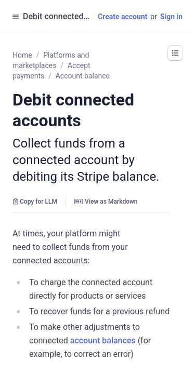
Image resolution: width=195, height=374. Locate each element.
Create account (122, 16)
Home (22, 55)
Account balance (83, 76)
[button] (175, 53)
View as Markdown (105, 201)
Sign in (171, 16)
